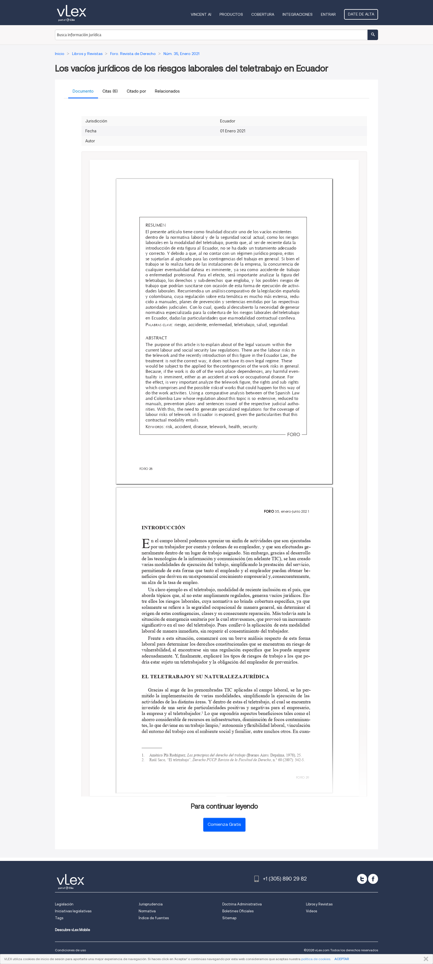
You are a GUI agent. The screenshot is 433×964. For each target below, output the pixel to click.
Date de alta (361, 14)
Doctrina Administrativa (242, 904)
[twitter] (362, 879)
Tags (59, 918)
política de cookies (315, 959)
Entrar (328, 14)
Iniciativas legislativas (73, 911)
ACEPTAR (341, 959)
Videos (311, 911)
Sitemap (229, 918)
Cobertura (262, 14)
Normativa (147, 911)
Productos (231, 14)
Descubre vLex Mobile (72, 930)
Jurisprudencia (151, 904)
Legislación (64, 904)
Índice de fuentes (154, 918)
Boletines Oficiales (238, 911)
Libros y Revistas (319, 904)
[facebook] (373, 879)
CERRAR (425, 959)
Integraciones (297, 14)
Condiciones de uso (70, 950)
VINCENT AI (201, 14)
